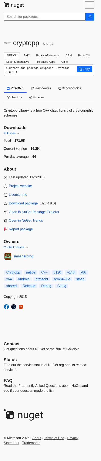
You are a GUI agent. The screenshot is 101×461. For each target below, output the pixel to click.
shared (11, 286)
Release (29, 286)
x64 (9, 279)
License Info (18, 194)
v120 (57, 272)
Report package (21, 229)
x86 (83, 272)
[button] (84, 69)
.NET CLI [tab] (11, 55)
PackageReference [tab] (47, 55)
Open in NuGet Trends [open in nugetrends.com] (26, 220)
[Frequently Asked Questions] (8, 380)
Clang (61, 286)
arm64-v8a (62, 279)
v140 (71, 272)
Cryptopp (13, 272)
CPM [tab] (69, 55)
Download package (23, 203)
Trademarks (31, 443)
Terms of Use (54, 438)
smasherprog (23, 256)
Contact (12, 344)
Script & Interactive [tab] (17, 61)
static (80, 279)
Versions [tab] (36, 97)
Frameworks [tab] (41, 88)
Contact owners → (16, 247)
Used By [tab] (14, 97)
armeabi (42, 279)
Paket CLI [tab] (84, 55)
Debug (46, 286)
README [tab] (15, 88)
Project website (20, 186)
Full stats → (12, 133)
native (30, 272)
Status (10, 359)
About (36, 438)
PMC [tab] (27, 55)
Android (24, 279)
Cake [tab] (64, 61)
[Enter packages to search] (44, 17)
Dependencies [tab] (69, 88)
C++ (44, 272)
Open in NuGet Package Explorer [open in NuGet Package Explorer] (34, 212)
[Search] (89, 17)
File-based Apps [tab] (45, 61)
